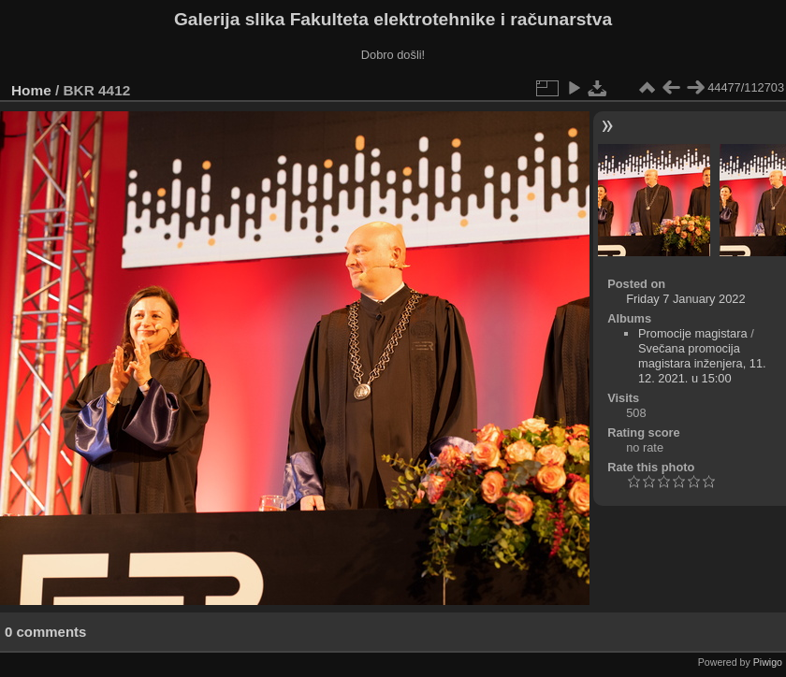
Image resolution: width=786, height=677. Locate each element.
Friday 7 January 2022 (685, 299)
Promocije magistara (693, 333)
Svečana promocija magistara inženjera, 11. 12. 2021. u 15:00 (702, 363)
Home (31, 90)
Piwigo (767, 662)
